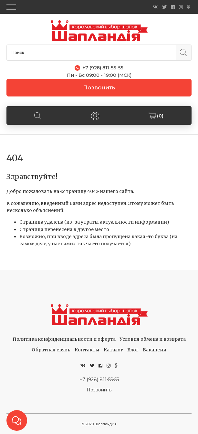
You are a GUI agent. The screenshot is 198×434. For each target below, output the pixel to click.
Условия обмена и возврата (153, 339)
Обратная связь (51, 350)
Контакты (87, 350)
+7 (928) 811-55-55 (99, 379)
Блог (133, 350)
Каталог (113, 350)
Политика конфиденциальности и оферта (64, 339)
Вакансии (154, 350)
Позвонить (99, 87)
